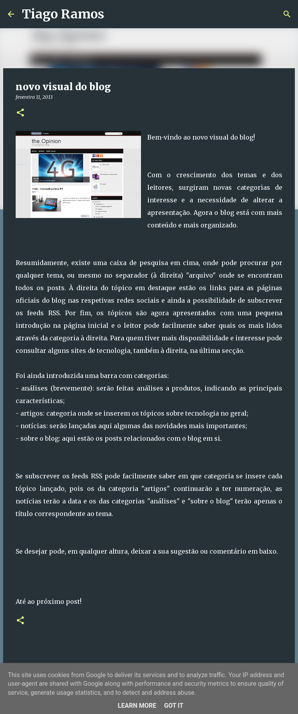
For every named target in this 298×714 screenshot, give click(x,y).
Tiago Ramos (63, 14)
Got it (173, 705)
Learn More (137, 705)
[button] (20, 113)
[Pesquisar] (115, 14)
